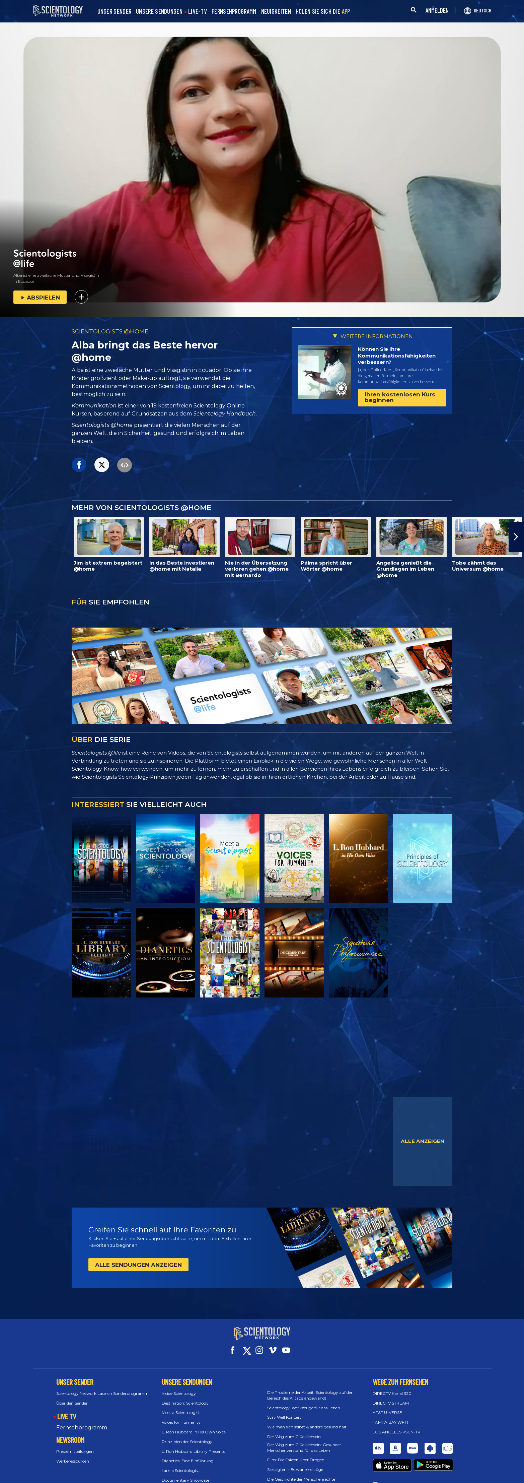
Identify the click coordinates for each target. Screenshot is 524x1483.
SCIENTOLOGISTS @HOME (110, 331)
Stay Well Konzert (284, 1411)
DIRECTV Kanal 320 (392, 1387)
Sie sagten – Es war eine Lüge (295, 1463)
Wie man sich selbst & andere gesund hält (307, 1420)
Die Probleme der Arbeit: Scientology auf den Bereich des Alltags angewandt (310, 1389)
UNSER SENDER (114, 11)
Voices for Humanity (181, 1416)
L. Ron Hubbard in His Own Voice (194, 1425)
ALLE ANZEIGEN (422, 1141)
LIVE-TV (197, 11)
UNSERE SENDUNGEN (159, 11)
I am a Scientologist (180, 1464)
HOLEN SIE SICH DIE (323, 11)
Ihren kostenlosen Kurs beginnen (400, 397)
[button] (516, 537)
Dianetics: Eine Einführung (188, 1454)
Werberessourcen (72, 1455)
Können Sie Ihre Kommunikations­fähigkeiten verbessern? (397, 355)
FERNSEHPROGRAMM (234, 11)
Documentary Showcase (185, 1474)
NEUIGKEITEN (276, 11)
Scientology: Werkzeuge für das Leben (303, 1401)
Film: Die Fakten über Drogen (295, 1453)
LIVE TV (66, 1410)
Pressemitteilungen (75, 1445)
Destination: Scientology (185, 1396)
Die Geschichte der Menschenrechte (301, 1473)
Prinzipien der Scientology (187, 1435)
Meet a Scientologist (181, 1406)
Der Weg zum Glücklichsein (294, 1430)
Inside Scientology (179, 1387)
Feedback (388, 1466)
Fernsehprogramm (81, 1421)
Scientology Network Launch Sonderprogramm (102, 1387)
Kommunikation (94, 405)
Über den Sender (72, 1396)
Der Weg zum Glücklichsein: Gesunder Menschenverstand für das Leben (304, 1441)
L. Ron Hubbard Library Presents (193, 1444)
